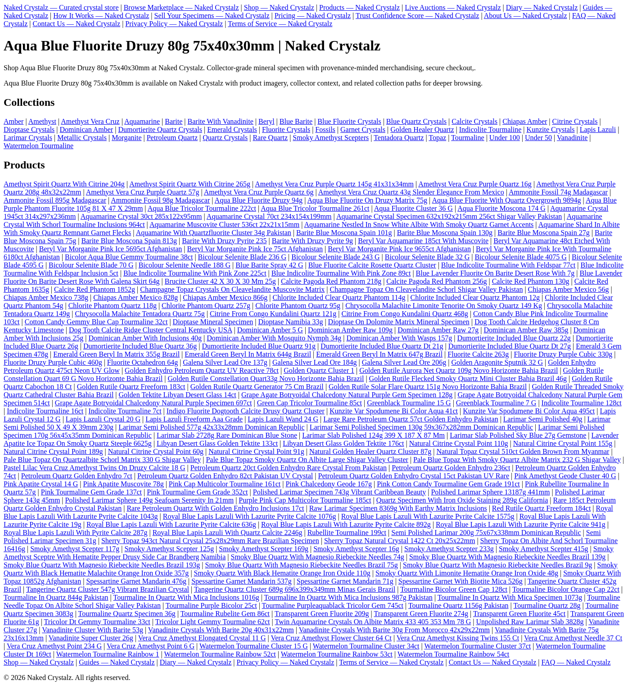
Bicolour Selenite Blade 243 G (335, 257)
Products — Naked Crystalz (359, 7)
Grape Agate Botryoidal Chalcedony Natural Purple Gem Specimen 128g (346, 395)
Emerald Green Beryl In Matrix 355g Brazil (116, 354)
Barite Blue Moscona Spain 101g (344, 232)
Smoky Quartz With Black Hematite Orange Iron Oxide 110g (282, 573)
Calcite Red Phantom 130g (530, 281)
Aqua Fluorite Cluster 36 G (413, 208)
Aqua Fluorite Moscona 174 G (501, 208)
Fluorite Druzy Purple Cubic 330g (563, 354)
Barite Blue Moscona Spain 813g (129, 241)
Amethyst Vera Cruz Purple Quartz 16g (475, 184)
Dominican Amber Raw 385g (525, 330)
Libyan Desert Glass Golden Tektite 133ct (217, 443)
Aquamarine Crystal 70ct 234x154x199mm (269, 216)
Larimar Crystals (28, 137)
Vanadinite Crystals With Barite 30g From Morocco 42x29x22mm (394, 630)
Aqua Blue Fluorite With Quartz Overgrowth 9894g (506, 200)
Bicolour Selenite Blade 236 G (242, 257)
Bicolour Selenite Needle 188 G (184, 265)
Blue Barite (296, 121)
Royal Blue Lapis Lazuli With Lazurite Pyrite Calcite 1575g (428, 516)
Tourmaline (467, 137)
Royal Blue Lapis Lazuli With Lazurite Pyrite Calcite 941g (520, 524)
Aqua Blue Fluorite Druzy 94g (259, 200)
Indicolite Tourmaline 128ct (582, 403)
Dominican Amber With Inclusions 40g (144, 338)
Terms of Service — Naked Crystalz (280, 23)
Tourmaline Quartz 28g (546, 605)
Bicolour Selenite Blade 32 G (427, 257)
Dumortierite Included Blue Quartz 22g (513, 338)
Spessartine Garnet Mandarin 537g (241, 581)
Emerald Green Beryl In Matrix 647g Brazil (379, 354)
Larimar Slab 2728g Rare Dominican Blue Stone (227, 435)
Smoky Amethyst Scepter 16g (356, 549)
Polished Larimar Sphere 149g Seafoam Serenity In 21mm (149, 500)
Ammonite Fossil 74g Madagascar (558, 192)
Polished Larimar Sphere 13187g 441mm (490, 492)
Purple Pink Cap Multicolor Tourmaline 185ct (305, 500)
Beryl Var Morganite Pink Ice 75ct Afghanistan (255, 249)
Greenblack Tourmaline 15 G (409, 403)
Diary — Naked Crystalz (542, 7)
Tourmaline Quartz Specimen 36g (127, 613)
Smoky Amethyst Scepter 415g (543, 549)
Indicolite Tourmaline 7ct (125, 411)
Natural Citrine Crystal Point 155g (562, 443)
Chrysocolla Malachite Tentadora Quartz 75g (139, 313)
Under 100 (504, 137)
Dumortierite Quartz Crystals (160, 129)
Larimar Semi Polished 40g (543, 419)
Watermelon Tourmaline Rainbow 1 (107, 654)
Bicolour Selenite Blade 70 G (91, 265)
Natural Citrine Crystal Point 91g (256, 451)
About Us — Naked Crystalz (525, 15)
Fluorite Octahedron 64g (142, 362)
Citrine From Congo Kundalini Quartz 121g (273, 313)
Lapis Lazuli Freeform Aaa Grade (194, 419)
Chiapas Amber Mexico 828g (135, 297)
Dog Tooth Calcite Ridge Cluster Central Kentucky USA (150, 330)
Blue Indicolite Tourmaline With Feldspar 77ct (508, 265)
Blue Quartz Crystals (416, 121)
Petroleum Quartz (172, 137)
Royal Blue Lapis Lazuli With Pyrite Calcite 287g (75, 532)
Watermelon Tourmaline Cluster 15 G (253, 646)
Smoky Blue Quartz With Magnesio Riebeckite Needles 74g (317, 557)
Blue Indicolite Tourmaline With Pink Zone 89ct (341, 273)
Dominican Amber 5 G (270, 330)
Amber (13, 121)
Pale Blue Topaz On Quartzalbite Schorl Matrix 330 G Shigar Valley (102, 459)
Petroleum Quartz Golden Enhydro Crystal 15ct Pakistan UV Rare (414, 476)
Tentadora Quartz (399, 137)
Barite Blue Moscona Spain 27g (543, 232)
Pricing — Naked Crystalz (313, 15)
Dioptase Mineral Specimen (213, 322)
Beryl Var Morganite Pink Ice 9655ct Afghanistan (399, 249)
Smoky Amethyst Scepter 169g (263, 549)
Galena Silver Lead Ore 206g (404, 362)
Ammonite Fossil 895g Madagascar (55, 200)
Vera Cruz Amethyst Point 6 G (150, 646)
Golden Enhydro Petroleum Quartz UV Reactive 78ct (202, 370)
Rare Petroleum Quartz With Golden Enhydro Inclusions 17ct (215, 508)
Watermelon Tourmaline (38, 146)
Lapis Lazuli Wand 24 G (283, 419)
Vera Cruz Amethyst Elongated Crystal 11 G (202, 638)
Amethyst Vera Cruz (90, 121)
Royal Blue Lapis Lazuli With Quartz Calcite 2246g (228, 532)
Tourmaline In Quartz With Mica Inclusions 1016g (186, 597)
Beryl (266, 121)
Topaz (437, 137)
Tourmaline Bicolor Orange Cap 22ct (565, 589)
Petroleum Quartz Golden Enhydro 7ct (76, 476)
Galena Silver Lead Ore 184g (314, 362)
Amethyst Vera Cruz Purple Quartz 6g (259, 192)
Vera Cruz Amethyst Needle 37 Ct (573, 638)
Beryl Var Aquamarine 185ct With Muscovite (423, 241)
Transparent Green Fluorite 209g (322, 613)
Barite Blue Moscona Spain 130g (444, 232)
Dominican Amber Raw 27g (438, 330)
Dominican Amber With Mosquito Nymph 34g (274, 338)
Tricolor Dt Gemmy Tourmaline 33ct (97, 622)
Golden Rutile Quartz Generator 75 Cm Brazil (257, 386)
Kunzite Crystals (550, 129)
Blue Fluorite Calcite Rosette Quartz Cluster (372, 265)
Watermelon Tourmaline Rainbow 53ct (337, 654)
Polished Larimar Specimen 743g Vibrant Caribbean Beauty (339, 492)
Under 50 (538, 137)
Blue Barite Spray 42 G (269, 265)
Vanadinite (572, 137)
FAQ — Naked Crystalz (575, 662)
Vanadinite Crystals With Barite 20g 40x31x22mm (221, 630)
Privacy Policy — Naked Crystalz (174, 23)
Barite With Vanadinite (220, 121)
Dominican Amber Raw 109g (350, 330)
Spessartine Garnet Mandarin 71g (345, 581)
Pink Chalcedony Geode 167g (328, 484)
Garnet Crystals (362, 129)
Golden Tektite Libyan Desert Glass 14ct (177, 395)
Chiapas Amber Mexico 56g (568, 289)
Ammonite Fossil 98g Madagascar (160, 200)
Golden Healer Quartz (422, 129)
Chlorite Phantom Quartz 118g (112, 305)
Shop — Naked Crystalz (279, 7)
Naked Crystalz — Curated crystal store (61, 7)
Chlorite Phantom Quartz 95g (297, 305)
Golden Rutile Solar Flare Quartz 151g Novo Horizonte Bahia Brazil (428, 386)
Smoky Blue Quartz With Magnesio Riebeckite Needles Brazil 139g (507, 557)
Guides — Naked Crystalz (116, 662)
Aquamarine (142, 121)
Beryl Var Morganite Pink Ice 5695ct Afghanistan (110, 249)
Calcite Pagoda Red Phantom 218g (331, 281)
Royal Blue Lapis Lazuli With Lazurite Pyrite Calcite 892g (346, 524)
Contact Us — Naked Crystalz (77, 23)
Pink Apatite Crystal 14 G (41, 484)
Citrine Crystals (575, 121)
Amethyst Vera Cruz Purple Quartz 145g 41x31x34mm (334, 184)
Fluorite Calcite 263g (478, 354)
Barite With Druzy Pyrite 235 (224, 241)
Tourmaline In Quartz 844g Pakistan (56, 597)
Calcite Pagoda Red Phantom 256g (436, 281)
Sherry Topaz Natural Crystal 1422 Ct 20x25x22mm (399, 540)
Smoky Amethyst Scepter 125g (169, 549)
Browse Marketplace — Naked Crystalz (181, 7)
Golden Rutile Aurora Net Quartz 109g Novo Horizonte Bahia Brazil (458, 370)
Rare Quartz (270, 137)
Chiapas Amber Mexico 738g (46, 297)
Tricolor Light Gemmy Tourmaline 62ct (212, 622)
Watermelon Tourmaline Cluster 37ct (477, 646)
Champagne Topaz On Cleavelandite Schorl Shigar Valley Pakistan (426, 289)
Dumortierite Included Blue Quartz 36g (140, 346)
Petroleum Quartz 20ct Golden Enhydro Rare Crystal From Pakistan (288, 467)
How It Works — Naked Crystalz (101, 15)
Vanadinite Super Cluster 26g (91, 638)
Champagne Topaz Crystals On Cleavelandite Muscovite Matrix (232, 289)
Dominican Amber (86, 129)
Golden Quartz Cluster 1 (319, 370)
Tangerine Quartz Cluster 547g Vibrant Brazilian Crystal (107, 589)
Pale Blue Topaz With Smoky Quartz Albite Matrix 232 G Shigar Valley (517, 459)
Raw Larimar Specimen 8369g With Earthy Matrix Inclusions (398, 508)
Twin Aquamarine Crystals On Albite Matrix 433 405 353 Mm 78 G (373, 622)
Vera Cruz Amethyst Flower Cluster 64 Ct (331, 638)
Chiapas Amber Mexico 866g (225, 297)
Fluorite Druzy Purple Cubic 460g (53, 362)
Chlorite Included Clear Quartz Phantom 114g (339, 297)
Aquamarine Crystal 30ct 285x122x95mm (141, 216)
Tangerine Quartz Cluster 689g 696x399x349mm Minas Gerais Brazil (294, 589)
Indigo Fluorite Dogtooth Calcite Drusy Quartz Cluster (246, 411)
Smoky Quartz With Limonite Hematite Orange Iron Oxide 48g (466, 573)
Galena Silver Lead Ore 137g (225, 362)
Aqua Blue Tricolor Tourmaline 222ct (202, 208)
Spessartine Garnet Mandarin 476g (136, 581)
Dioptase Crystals (29, 129)
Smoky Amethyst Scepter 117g (74, 549)
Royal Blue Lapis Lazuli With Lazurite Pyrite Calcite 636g (171, 524)
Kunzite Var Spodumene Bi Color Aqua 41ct (394, 411)
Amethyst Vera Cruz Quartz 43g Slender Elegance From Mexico (411, 192)
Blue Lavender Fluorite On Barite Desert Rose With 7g (495, 273)
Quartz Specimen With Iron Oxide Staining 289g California (462, 500)
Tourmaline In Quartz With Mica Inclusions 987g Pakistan (348, 597)
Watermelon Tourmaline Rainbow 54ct (453, 654)
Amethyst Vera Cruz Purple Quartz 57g (142, 192)
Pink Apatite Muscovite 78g (123, 484)
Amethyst (42, 121)
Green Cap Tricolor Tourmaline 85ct (309, 403)
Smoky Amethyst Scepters (331, 137)
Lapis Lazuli (598, 129)
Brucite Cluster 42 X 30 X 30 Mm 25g (220, 281)
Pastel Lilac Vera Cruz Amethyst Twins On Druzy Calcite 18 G (94, 467)
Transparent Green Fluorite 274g (421, 613)
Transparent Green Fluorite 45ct (519, 613)
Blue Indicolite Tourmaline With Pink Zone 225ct (195, 273)
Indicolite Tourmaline (490, 129)
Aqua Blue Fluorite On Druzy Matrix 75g (367, 200)
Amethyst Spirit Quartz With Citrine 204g (64, 184)
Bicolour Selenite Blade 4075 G (520, 257)
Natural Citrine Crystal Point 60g (155, 451)
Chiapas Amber (524, 121)
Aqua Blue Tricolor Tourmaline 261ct (315, 208)
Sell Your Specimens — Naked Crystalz (212, 15)
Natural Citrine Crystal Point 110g (458, 443)
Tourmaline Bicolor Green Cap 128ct (453, 589)
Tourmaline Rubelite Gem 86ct (225, 613)
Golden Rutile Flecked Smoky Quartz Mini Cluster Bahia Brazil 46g (468, 378)
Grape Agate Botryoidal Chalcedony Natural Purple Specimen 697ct (153, 403)
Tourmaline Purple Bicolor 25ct (211, 605)
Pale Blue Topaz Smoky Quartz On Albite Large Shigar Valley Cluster (307, 459)
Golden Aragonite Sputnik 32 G (497, 362)
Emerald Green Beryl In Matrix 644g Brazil (248, 354)
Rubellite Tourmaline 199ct (346, 532)
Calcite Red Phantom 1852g (94, 289)
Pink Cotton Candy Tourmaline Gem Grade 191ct (448, 484)
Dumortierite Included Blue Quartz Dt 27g (509, 346)
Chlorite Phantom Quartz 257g (206, 305)
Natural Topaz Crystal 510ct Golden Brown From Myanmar (523, 451)
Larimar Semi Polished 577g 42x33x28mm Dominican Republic (211, 427)
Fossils (325, 129)
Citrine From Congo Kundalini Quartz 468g (404, 313)
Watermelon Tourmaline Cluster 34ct (366, 646)
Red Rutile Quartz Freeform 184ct (541, 508)
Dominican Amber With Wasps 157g (399, 338)
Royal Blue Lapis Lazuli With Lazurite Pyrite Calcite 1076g (249, 516)
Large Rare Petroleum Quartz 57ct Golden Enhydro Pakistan (410, 419)
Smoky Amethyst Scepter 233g (449, 549)
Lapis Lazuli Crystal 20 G (103, 419)
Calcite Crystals (474, 121)
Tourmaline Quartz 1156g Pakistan (458, 605)
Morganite (126, 137)
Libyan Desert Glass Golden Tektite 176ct (343, 443)
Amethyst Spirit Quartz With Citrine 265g (189, 184)
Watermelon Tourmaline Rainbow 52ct (220, 654)
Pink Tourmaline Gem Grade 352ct (197, 492)
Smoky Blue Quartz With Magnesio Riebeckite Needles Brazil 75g (301, 565)
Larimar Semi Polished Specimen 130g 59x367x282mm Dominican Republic (421, 427)
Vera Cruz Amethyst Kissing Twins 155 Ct (458, 638)
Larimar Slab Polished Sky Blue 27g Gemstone (518, 435)
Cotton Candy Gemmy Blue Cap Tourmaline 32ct (96, 322)
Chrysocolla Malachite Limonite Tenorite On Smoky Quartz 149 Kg (443, 305)
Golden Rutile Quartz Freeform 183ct (131, 386)
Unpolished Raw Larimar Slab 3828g (529, 622)
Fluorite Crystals (286, 129)
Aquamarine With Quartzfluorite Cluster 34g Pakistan (213, 232)
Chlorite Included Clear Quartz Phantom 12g (475, 297)
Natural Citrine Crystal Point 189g (53, 451)
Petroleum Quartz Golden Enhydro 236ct (451, 467)
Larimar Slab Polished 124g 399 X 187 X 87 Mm (373, 435)
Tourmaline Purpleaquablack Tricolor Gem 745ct (332, 605)
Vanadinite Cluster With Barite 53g (92, 630)
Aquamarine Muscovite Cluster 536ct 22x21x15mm (224, 224)
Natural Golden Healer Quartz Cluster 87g (370, 451)
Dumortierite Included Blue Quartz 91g (259, 346)
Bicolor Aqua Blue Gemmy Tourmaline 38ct (129, 257)
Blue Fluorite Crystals (349, 121)
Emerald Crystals (232, 129)
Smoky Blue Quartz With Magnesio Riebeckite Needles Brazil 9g (497, 565)
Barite (173, 121)
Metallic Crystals (82, 137)
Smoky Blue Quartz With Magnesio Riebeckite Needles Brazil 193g (102, 565)
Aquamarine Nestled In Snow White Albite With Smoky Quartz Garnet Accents (419, 224)
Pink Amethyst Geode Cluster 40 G (565, 476)
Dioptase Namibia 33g (290, 322)
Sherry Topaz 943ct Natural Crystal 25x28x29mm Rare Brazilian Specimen (210, 540)
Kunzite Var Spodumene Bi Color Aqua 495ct (529, 411)
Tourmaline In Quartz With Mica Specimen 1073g (510, 597)
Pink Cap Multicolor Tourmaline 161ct (224, 484)
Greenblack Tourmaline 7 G (496, 403)
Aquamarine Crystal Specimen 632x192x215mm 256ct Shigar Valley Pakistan (449, 216)
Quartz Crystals (225, 137)
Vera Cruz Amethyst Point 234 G (54, 646)
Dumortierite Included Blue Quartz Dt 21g (382, 346)
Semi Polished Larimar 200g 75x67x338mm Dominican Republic (486, 532)
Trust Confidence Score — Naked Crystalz (417, 15)
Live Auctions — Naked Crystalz (453, 7)
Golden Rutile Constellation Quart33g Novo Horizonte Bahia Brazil (265, 378)
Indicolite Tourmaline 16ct (45, 411)
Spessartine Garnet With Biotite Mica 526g (460, 581)
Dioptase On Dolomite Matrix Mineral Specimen (399, 322)
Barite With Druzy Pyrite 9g (312, 241)
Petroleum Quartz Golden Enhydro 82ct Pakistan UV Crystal (225, 476)
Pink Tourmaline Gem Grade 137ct (91, 492)
